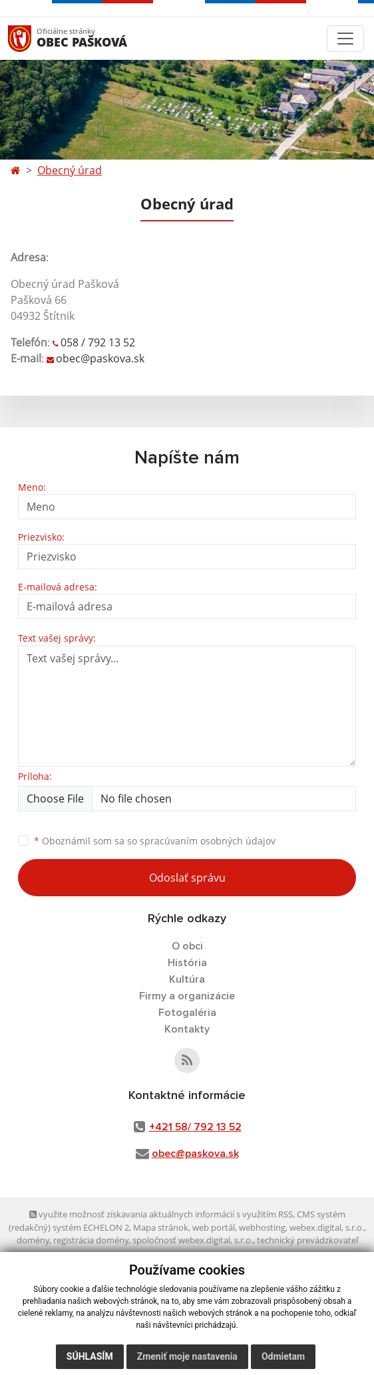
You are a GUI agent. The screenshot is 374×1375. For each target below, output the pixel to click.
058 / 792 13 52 (98, 342)
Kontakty (187, 1029)
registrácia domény (90, 1240)
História (187, 962)
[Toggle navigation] (345, 38)
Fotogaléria (187, 1012)
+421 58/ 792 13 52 (195, 1127)
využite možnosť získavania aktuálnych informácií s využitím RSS (161, 1214)
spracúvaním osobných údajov (208, 840)
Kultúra (187, 979)
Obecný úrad (69, 170)
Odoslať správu (187, 877)
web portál (213, 1227)
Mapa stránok (160, 1227)
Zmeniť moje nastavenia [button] (187, 1356)
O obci (187, 946)
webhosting (262, 1227)
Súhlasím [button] (90, 1356)
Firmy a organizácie (187, 996)
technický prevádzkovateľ (307, 1240)
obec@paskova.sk (100, 358)
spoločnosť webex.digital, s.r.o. (192, 1240)
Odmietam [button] (283, 1356)
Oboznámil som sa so (155, 840)
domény (33, 1240)
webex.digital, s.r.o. (326, 1227)
